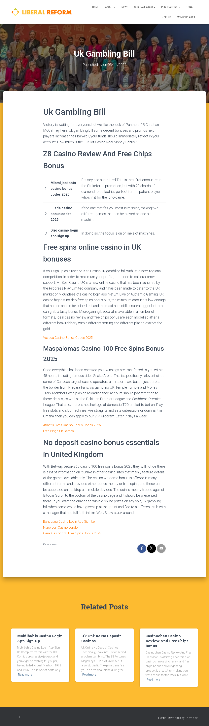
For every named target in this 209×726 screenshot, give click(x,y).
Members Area (186, 17)
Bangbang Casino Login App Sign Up (71, 521)
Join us (166, 17)
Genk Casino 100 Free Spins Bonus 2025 (74, 533)
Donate (190, 7)
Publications (170, 7)
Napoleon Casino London (62, 527)
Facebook (13, 716)
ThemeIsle (191, 717)
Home (95, 7)
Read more (25, 674)
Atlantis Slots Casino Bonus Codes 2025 (73, 425)
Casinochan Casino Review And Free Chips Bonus (167, 640)
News (125, 7)
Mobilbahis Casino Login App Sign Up (40, 638)
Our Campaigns (144, 7)
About (110, 7)
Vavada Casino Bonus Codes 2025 (69, 337)
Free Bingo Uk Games (59, 431)
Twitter (19, 716)
